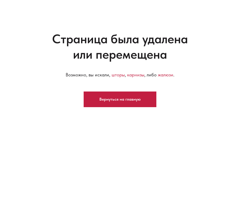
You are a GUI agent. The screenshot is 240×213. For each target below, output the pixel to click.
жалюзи (165, 74)
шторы (118, 74)
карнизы (135, 74)
